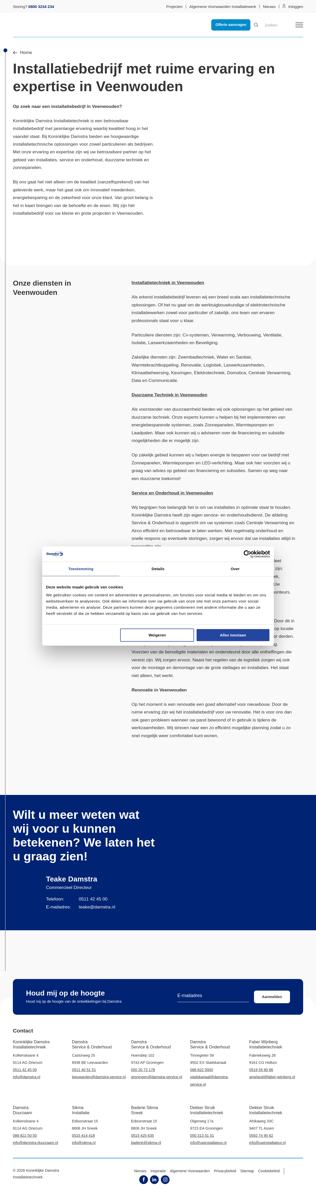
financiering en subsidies (220, 470)
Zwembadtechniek (196, 357)
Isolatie (138, 342)
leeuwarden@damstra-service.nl (99, 1077)
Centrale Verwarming (269, 372)
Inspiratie (158, 1171)
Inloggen (295, 6)
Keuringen (181, 372)
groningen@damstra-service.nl (156, 1077)
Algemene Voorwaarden (190, 1171)
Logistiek (212, 365)
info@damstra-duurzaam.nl (35, 1143)
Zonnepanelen (219, 424)
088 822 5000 (201, 1070)
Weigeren (157, 635)
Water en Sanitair (234, 357)
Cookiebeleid (269, 1171)
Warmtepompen (251, 424)
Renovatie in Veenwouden (159, 689)
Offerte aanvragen (230, 25)
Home (22, 52)
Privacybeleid (225, 1171)
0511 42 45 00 (93, 899)
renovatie (186, 704)
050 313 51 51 (202, 1135)
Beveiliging (206, 342)
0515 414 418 (83, 1135)
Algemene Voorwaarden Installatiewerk (222, 6)
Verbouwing (249, 334)
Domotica (236, 372)
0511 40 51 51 (84, 1070)
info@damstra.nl (26, 1077)
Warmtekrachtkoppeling (154, 365)
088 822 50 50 (25, 1135)
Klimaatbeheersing (150, 372)
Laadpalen (141, 432)
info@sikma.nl (84, 1143)
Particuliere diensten (151, 334)
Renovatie (191, 365)
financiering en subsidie (261, 432)
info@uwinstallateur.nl (208, 1143)
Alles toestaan (233, 635)
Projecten (174, 6)
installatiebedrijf (68, 106)
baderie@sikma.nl (146, 1143)
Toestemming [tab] (80, 569)
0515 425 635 (142, 1135)
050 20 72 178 (143, 1070)
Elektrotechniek (209, 372)
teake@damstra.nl (97, 906)
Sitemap (247, 1171)
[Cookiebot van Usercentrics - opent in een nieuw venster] (247, 554)
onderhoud (266, 530)
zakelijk (221, 312)
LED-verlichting (217, 462)
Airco (136, 530)
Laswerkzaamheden (168, 342)
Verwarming (223, 334)
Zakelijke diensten (149, 357)
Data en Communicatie (154, 380)
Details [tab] (158, 569)
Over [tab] (235, 569)
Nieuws (269, 6)
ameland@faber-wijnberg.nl (272, 1077)
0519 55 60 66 (261, 1070)
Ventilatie (272, 334)
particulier (198, 312)
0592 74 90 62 (261, 1135)
